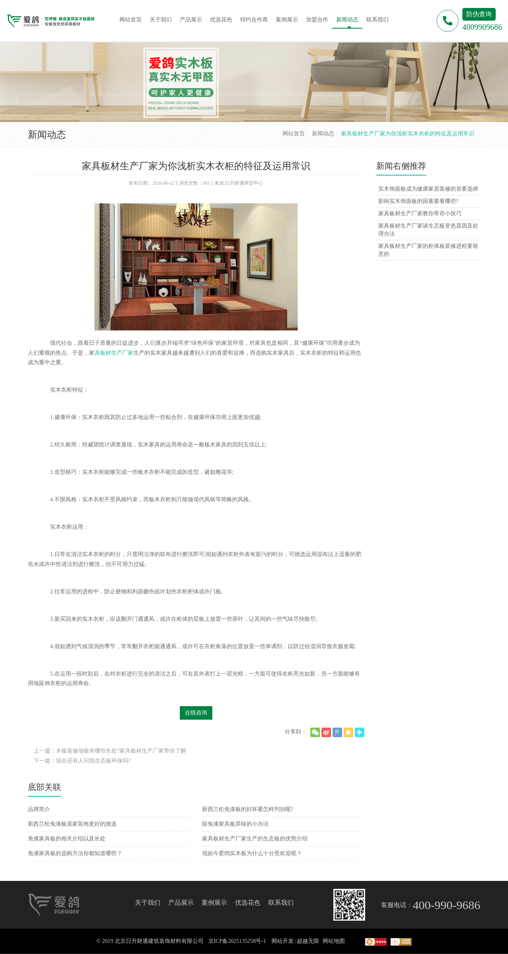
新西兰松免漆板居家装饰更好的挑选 (72, 824)
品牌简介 (39, 809)
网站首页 (294, 134)
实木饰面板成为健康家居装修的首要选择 (428, 189)
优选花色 (247, 902)
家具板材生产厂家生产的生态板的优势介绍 (255, 839)
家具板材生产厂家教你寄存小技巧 (420, 213)
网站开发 (282, 941)
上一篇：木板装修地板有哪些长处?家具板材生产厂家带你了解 (110, 751)
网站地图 (334, 941)
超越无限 (308, 941)
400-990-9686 (446, 905)
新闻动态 (323, 134)
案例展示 (214, 902)
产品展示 (181, 902)
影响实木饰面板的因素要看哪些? (418, 201)
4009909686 (482, 27)
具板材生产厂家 (113, 353)
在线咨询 (196, 713)
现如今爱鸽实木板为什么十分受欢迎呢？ (252, 853)
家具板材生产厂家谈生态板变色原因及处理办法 (428, 230)
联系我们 (281, 902)
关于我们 (147, 902)
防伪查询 (479, 14)
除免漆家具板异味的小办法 (235, 824)
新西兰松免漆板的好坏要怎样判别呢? (247, 809)
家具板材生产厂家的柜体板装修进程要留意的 (428, 250)
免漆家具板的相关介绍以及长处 (67, 839)
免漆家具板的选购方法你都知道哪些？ (75, 853)
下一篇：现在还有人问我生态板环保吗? (82, 761)
